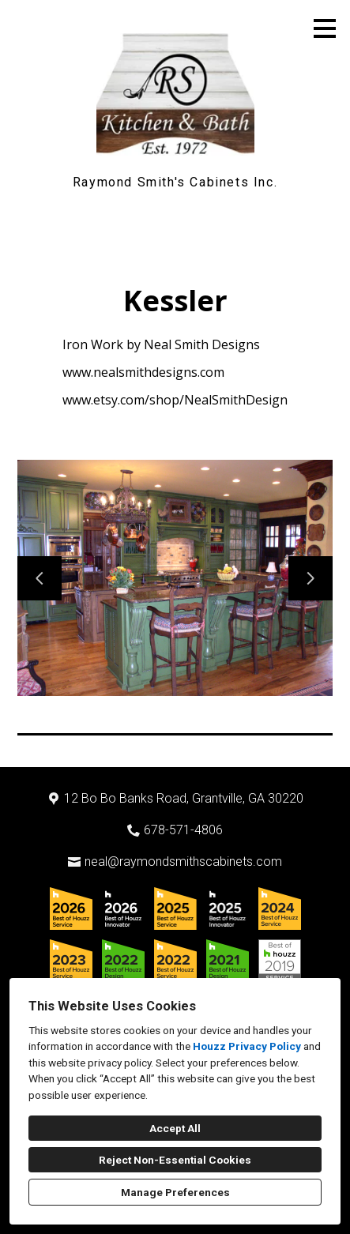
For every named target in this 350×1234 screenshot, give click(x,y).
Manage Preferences (175, 1192)
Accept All (175, 1128)
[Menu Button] (325, 28)
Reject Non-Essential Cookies (175, 1159)
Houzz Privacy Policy (247, 1046)
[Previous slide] (39, 578)
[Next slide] (310, 578)
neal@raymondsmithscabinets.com (183, 861)
